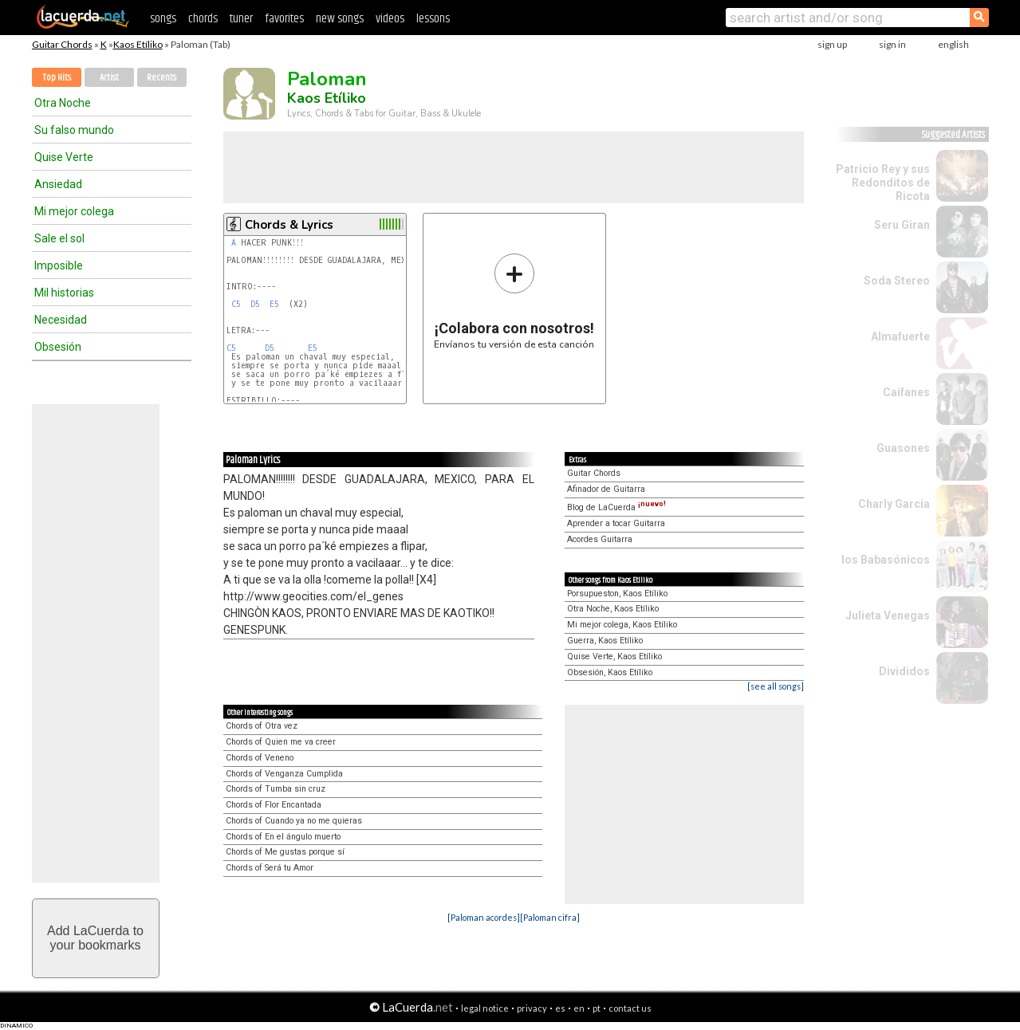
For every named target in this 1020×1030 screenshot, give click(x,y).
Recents (161, 77)
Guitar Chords (62, 44)
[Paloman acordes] (483, 917)
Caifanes (906, 392)
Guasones (903, 448)
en (579, 1008)
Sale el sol (59, 238)
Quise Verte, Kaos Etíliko (614, 656)
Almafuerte (900, 336)
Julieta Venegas (887, 615)
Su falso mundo (74, 130)
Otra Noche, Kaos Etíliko (613, 608)
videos (390, 19)
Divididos (904, 671)
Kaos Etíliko (138, 44)
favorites (284, 19)
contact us (630, 1008)
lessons (433, 19)
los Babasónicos (885, 559)
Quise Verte (63, 157)
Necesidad (60, 319)
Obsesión (57, 346)
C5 (236, 304)
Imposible (58, 265)
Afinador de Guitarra (606, 489)
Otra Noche (62, 102)
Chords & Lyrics (289, 225)
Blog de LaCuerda (616, 507)
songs (163, 19)
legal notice (485, 1008)
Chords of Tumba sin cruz (275, 789)
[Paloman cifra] (550, 917)
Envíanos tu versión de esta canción (514, 301)
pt (597, 1008)
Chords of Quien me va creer (281, 742)
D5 (255, 304)
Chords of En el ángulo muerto (283, 836)
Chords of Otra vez (261, 726)
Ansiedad (58, 184)
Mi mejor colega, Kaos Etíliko (622, 624)
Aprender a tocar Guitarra (616, 523)
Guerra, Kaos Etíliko (605, 640)
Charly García (894, 503)
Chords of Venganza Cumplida (284, 774)
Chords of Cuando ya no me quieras (294, 821)
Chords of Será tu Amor (269, 868)
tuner (241, 19)
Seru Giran (902, 224)
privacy (532, 1008)
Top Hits (56, 77)
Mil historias (64, 292)
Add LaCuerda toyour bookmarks (95, 938)
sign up (832, 44)
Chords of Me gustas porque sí (285, 852)
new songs (340, 19)
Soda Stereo (897, 280)
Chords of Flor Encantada (273, 805)
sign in (892, 44)
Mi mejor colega (74, 211)
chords (203, 19)
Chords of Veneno (259, 758)
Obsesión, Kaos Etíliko (609, 672)
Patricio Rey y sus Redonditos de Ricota (883, 182)
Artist (109, 77)
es (560, 1008)
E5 (274, 304)
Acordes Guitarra (599, 539)
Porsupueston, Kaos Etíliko (617, 593)
